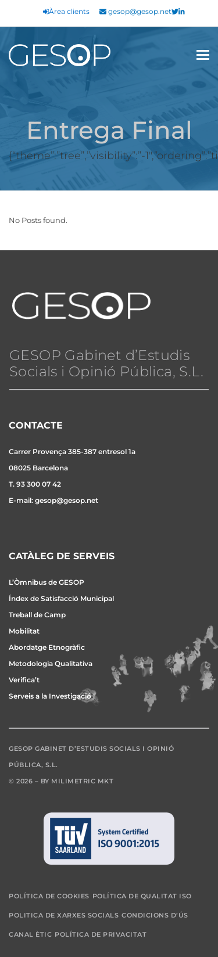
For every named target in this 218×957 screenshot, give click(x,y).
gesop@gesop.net (135, 11)
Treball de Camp (37, 614)
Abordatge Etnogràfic (47, 647)
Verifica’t (24, 679)
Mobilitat (24, 631)
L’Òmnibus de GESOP (46, 582)
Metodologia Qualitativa (50, 663)
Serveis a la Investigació (50, 696)
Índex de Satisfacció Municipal (61, 598)
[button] (202, 55)
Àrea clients (66, 11)
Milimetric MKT (82, 781)
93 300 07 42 (38, 484)
